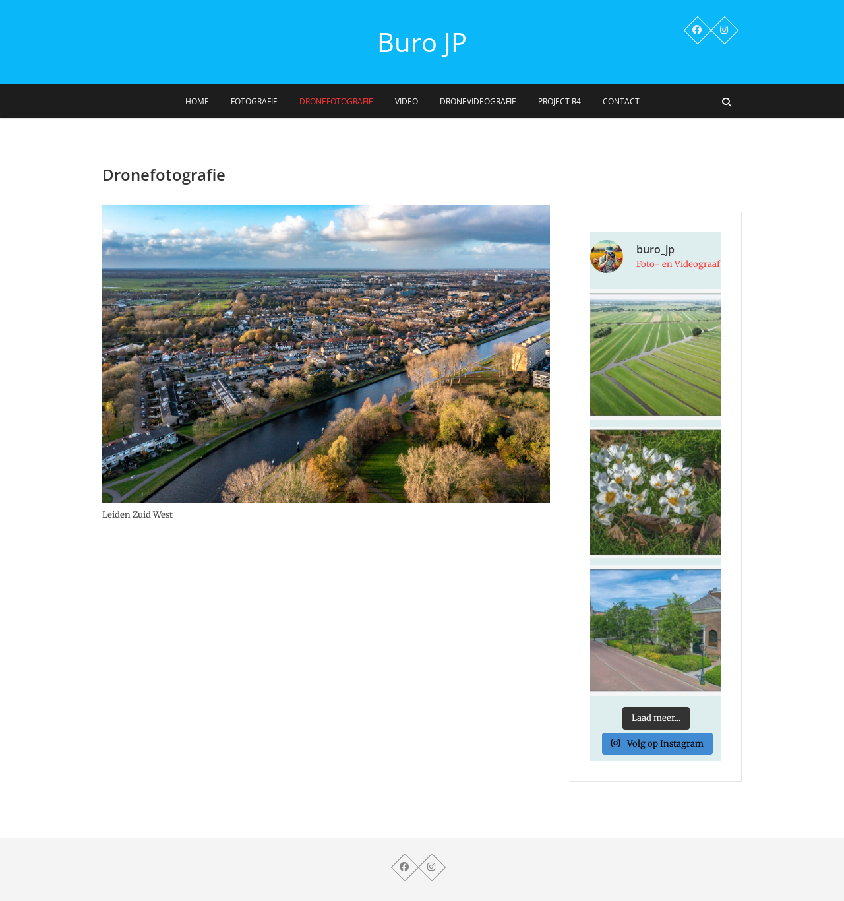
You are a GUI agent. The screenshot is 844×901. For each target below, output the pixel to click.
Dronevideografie (478, 101)
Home (197, 101)
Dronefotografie (336, 101)
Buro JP (422, 42)
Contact (621, 101)
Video (406, 101)
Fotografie (254, 101)
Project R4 (559, 101)
